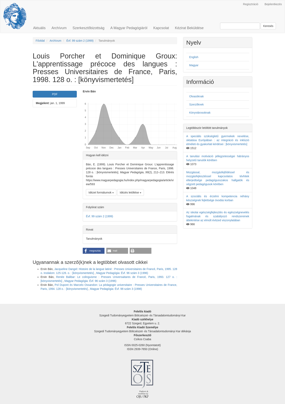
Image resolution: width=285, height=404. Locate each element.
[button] (93, 251)
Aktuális (39, 28)
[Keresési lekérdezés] (240, 26)
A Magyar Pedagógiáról (128, 28)
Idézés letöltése (130, 192)
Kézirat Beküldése (189, 28)
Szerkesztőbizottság (88, 28)
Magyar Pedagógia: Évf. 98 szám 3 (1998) (116, 288)
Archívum (58, 28)
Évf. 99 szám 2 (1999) (79, 40)
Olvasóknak (196, 96)
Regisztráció (250, 4)
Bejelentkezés (273, 4)
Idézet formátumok (101, 192)
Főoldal (40, 40)
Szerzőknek (196, 104)
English (193, 57)
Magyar (194, 65)
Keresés (268, 26)
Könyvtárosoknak (199, 112)
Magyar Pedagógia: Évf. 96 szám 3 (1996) (122, 273)
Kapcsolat (161, 28)
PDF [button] (55, 94)
